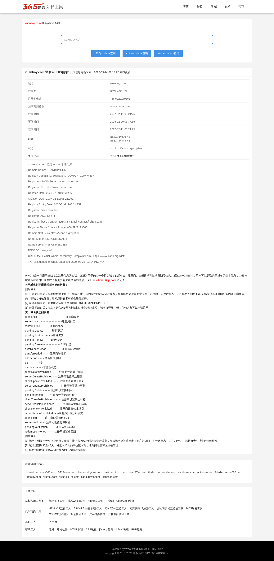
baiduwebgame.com (90, 472)
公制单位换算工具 (118, 514)
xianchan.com (110, 476)
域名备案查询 (57, 500)
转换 (200, 6)
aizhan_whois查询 (168, 53)
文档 (227, 6)
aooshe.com (169, 472)
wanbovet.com (186, 472)
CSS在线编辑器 (58, 514)
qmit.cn (108, 472)
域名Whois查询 (51, 23)
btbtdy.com (153, 472)
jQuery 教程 (106, 529)
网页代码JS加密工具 (141, 508)
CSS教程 (91, 529)
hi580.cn (234, 472)
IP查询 (110, 500)
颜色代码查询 (78, 514)
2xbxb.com (221, 472)
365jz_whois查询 (106, 53)
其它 (241, 6)
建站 (51, 529)
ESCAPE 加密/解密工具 (88, 508)
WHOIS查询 (186, 275)
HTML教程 (76, 529)
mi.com (75, 476)
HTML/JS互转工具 (60, 508)
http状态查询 (95, 500)
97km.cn (140, 472)
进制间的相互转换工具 (170, 508)
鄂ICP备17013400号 (157, 553)
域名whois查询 (76, 500)
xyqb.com (127, 472)
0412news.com (67, 472)
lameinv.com (33, 476)
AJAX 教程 (122, 529)
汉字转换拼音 (97, 514)
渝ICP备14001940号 (122, 155)
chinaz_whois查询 (137, 53)
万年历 (53, 521)
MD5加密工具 (194, 508)
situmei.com (50, 476)
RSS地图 (144, 548)
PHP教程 (136, 529)
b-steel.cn (32, 472)
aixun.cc (64, 476)
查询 (186, 6)
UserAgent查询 (125, 500)
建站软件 (62, 529)
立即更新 (125, 72)
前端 (214, 6)
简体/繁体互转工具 (116, 508)
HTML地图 (157, 548)
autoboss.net (205, 472)
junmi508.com (47, 472)
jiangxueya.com (90, 476)
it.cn (117, 472)
